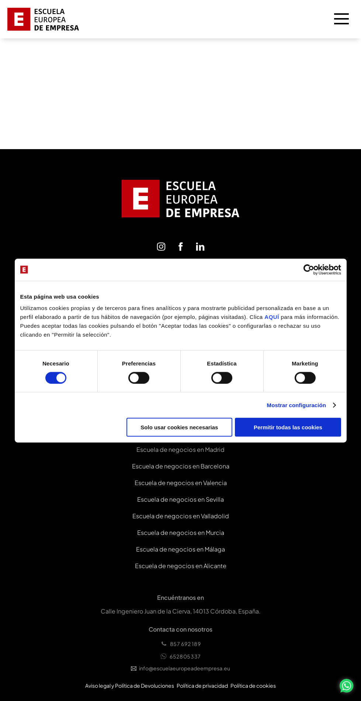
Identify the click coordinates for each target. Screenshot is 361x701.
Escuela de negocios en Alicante (180, 566)
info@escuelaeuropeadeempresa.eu (180, 668)
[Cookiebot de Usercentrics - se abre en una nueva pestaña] (309, 269)
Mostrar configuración (296, 405)
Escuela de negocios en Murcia (180, 532)
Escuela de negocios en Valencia (181, 483)
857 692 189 (180, 643)
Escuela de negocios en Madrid (180, 449)
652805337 (180, 656)
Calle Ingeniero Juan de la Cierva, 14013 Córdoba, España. (181, 611)
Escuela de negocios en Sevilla (180, 499)
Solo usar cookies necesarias (179, 427)
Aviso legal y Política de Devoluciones (129, 685)
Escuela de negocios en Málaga (180, 549)
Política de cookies (253, 685)
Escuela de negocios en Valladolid (180, 516)
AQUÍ (272, 317)
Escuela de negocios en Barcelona (180, 466)
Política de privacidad (202, 685)
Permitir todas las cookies (288, 427)
